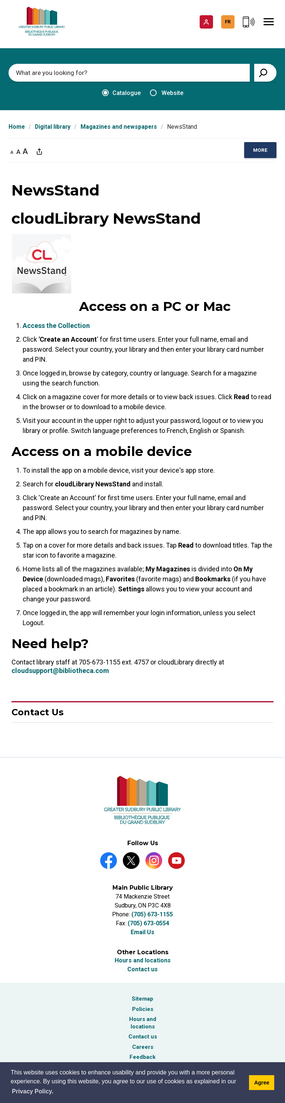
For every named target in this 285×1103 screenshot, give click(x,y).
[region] (260, 150)
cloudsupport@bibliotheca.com (60, 670)
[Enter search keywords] (129, 73)
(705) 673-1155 (152, 914)
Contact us (142, 969)
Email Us (142, 932)
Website (166, 92)
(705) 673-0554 (148, 923)
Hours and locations (143, 960)
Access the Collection (56, 325)
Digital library (53, 126)
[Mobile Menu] (269, 22)
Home (17, 126)
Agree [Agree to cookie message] (261, 1083)
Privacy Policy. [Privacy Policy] (32, 1091)
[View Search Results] (265, 73)
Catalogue (121, 92)
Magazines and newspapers (119, 126)
